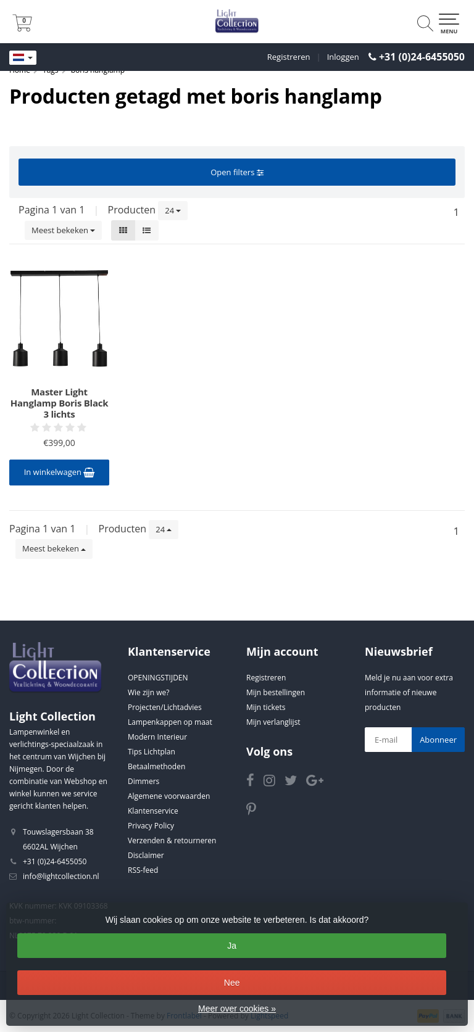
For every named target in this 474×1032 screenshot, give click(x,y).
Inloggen (343, 56)
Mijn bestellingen (275, 692)
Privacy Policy (151, 825)
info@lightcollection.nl (61, 876)
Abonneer (438, 739)
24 (173, 210)
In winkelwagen (59, 471)
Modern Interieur (157, 737)
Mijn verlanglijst (273, 722)
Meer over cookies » (237, 1008)
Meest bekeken (63, 230)
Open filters (236, 172)
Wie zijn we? (148, 692)
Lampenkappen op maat (170, 722)
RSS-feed (143, 870)
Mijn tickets (265, 707)
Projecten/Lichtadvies (165, 707)
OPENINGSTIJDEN (158, 677)
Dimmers (143, 781)
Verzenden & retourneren (172, 840)
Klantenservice (153, 811)
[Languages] (22, 58)
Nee (232, 983)
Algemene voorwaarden (169, 796)
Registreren (288, 56)
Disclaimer (146, 855)
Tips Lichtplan (151, 751)
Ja (231, 946)
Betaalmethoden (156, 766)
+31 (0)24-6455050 (422, 57)
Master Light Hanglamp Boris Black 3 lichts (59, 402)
